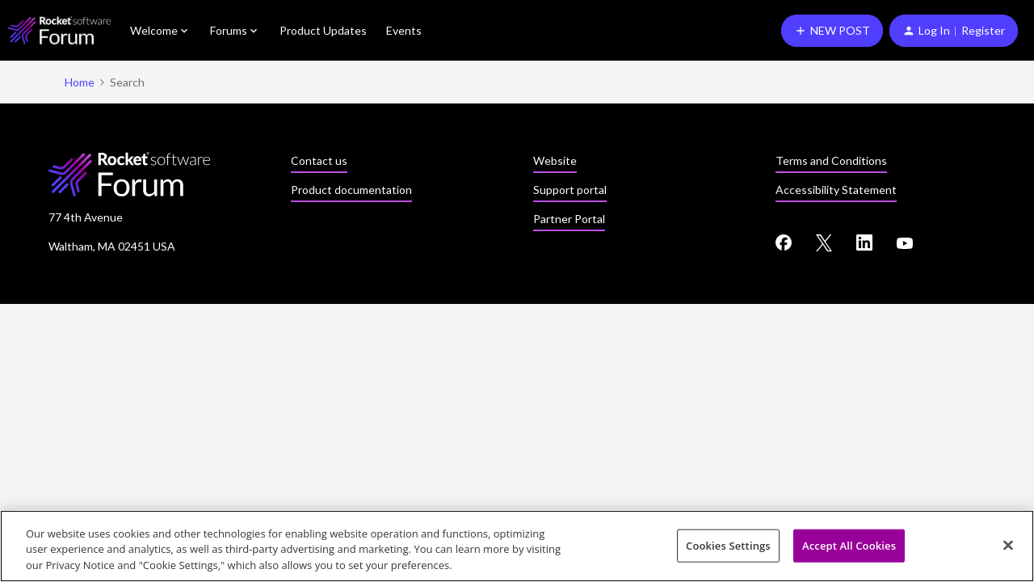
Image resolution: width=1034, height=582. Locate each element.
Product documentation (351, 189)
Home (80, 82)
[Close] (1008, 545)
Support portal (570, 189)
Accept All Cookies (849, 546)
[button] (832, 31)
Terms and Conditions (831, 160)
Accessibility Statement (836, 189)
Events (404, 30)
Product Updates (323, 30)
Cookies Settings (728, 546)
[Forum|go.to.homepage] (59, 30)
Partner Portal (569, 219)
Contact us (319, 160)
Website (555, 160)
